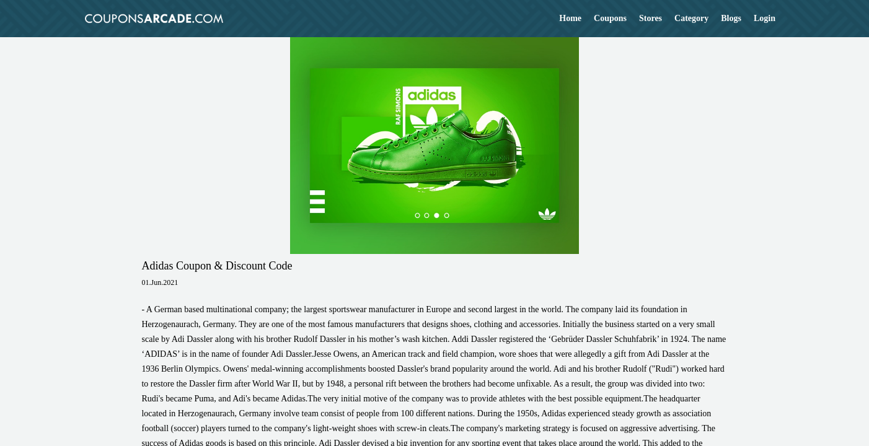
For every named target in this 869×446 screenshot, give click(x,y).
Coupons (610, 18)
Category (691, 18)
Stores (650, 18)
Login (764, 18)
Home (570, 18)
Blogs (731, 18)
